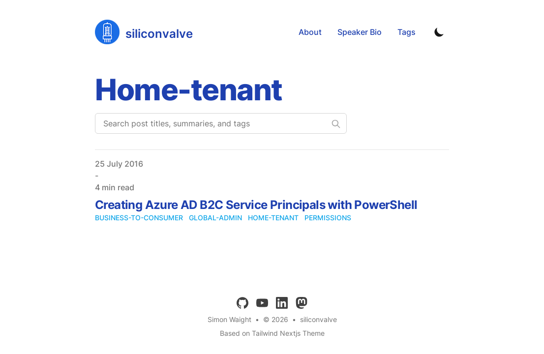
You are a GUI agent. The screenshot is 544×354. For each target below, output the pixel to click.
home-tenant (273, 217)
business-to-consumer (139, 217)
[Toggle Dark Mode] (439, 32)
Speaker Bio (359, 32)
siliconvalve (318, 319)
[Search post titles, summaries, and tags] (221, 123)
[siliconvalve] (144, 32)
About (310, 32)
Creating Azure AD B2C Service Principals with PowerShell (256, 205)
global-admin (215, 217)
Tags (406, 32)
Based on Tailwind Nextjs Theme (272, 333)
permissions (327, 217)
